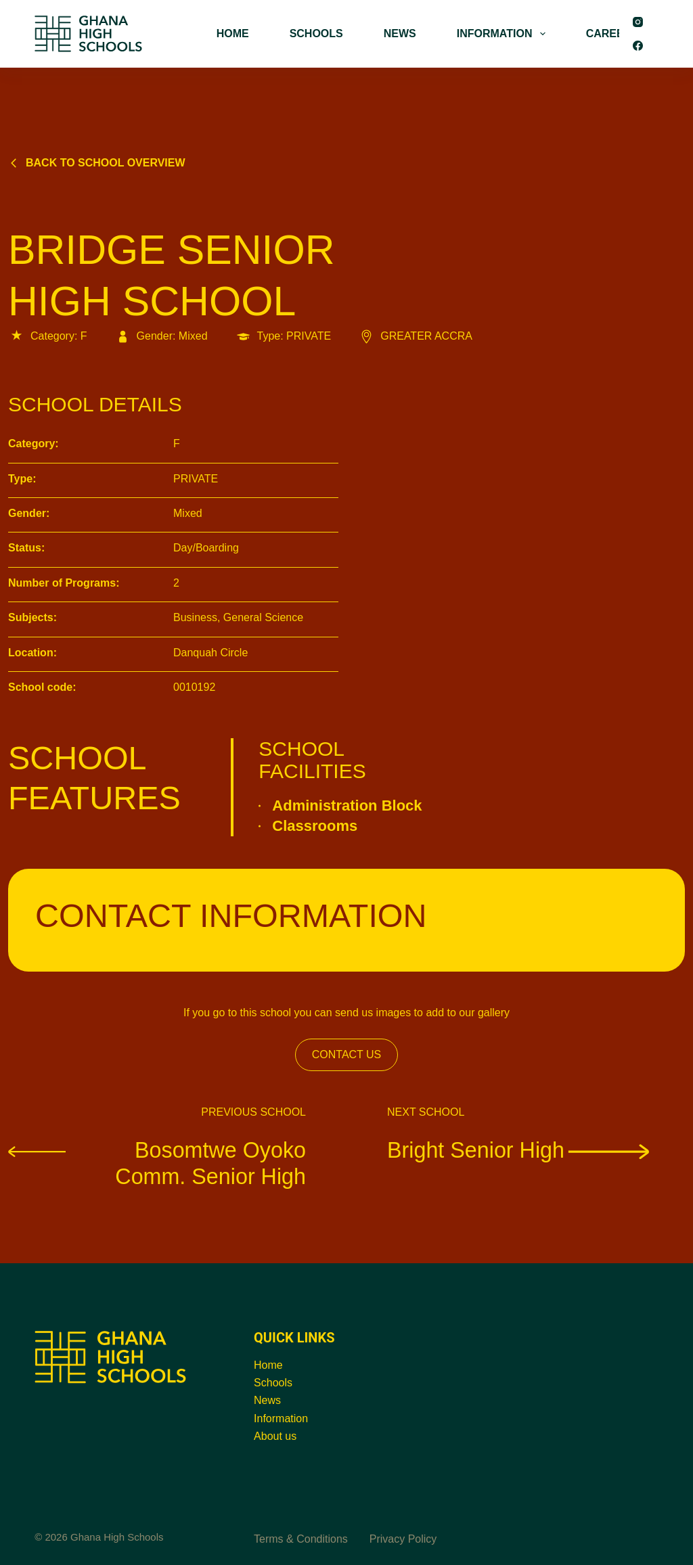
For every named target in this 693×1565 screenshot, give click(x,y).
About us (275, 1436)
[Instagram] (638, 22)
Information (281, 1418)
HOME (233, 33)
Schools (273, 1382)
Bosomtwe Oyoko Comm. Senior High (157, 1163)
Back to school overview (96, 162)
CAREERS (612, 33)
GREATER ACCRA (415, 336)
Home (268, 1365)
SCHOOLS (316, 33)
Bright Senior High (520, 1149)
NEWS (400, 33)
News (267, 1400)
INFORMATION (504, 34)
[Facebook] (638, 46)
